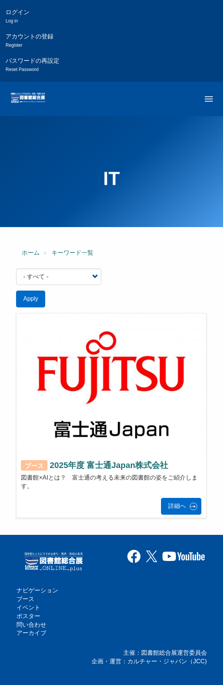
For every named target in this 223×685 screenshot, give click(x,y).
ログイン (18, 16)
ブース (25, 599)
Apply (30, 298)
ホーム (31, 252)
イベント (28, 607)
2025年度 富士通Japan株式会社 (109, 465)
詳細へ (177, 506)
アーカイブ (31, 633)
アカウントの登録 (29, 40)
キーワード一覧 (72, 252)
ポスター (28, 616)
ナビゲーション (37, 590)
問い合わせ (31, 625)
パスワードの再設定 (32, 65)
